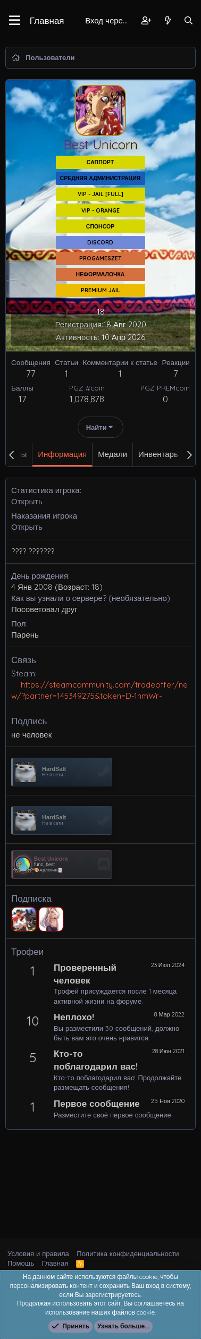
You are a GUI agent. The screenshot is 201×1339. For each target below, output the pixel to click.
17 (23, 398)
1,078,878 (87, 398)
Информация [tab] (62, 454)
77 (31, 373)
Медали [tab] (112, 454)
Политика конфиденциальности (128, 1253)
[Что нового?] (167, 20)
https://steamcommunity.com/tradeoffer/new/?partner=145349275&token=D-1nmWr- (99, 690)
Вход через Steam (109, 20)
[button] (14, 20)
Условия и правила (38, 1253)
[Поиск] (188, 20)
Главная (47, 20)
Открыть (27, 501)
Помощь (20, 1263)
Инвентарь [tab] (158, 454)
